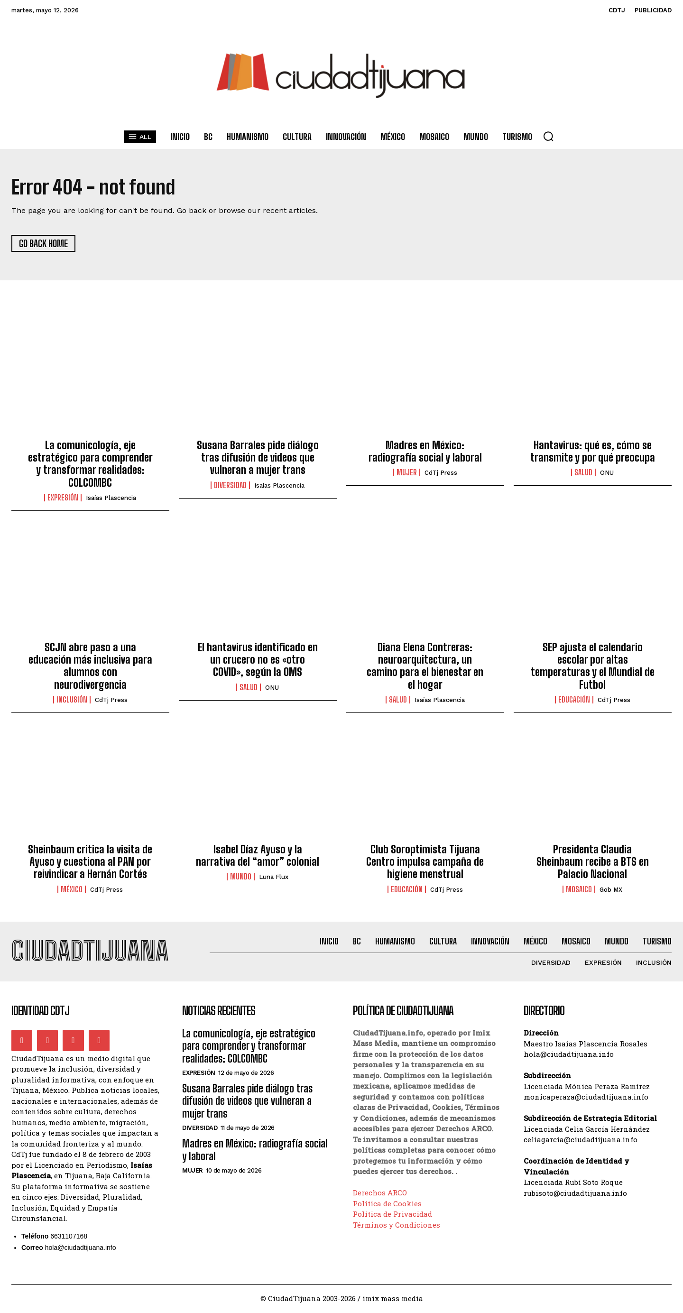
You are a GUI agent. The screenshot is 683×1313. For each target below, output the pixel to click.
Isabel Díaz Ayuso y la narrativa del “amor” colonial (257, 855)
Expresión (62, 498)
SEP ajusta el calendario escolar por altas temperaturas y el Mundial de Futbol (593, 666)
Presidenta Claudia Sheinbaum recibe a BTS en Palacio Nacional (592, 862)
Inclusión (71, 700)
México (72, 889)
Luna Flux (273, 877)
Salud (583, 473)
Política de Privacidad (392, 1215)
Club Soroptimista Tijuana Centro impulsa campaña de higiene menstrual (425, 862)
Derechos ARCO (380, 1193)
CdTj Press (441, 473)
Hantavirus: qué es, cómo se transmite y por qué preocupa (592, 451)
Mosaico (579, 889)
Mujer (407, 473)
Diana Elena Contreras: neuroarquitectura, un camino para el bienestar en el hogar (425, 666)
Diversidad (230, 486)
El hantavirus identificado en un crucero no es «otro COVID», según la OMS (258, 660)
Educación (574, 700)
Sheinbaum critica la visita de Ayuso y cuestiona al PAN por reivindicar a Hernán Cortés (90, 862)
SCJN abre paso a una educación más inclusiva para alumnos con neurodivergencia (90, 666)
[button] (548, 136)
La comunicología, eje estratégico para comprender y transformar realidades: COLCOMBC (90, 464)
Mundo (240, 877)
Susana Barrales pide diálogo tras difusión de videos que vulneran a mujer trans (258, 458)
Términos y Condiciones (396, 1225)
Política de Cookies (387, 1204)
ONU (607, 473)
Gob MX (611, 889)
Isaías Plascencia (111, 498)
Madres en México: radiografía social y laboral (425, 451)
